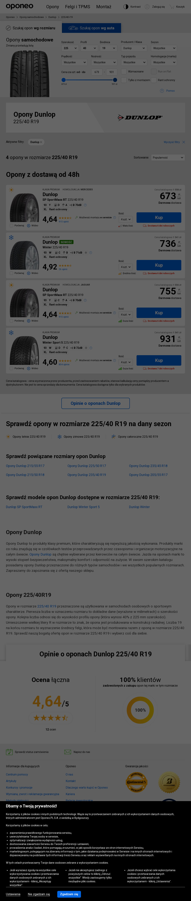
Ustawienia (13, 894)
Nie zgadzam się (39, 894)
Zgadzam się (69, 894)
